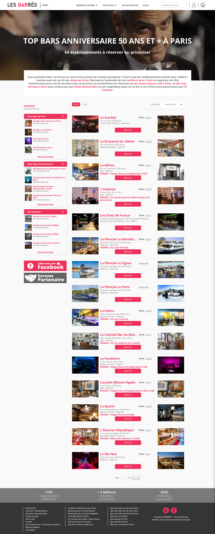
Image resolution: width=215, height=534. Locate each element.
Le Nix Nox (108, 454)
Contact (29, 522)
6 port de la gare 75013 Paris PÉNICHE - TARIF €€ (112, 460)
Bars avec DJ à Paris (119, 516)
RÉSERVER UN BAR (87, 5)
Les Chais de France (115, 215)
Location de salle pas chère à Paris (82, 508)
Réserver (128, 130)
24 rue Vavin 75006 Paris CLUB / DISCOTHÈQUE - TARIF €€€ (115, 123)
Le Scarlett (108, 117)
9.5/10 (148, 141)
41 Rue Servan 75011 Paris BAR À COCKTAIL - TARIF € (123, 364)
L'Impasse (107, 189)
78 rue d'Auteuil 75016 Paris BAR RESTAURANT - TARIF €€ (112, 147)
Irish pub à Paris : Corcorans (79, 522)
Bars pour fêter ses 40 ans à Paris (124, 514)
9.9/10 (148, 311)
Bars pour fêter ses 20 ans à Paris (124, 508)
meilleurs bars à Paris (140, 80)
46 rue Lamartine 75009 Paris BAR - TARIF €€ (123, 171)
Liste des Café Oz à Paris (78, 516)
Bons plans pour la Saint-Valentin (81, 511)
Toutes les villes (32, 516)
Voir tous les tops (45, 156)
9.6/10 (148, 189)
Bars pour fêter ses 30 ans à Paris (124, 511)
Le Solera (107, 311)
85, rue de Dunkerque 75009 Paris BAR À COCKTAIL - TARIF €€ (117, 412)
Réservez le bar (80, 80)
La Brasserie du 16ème (117, 141)
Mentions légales (32, 527)
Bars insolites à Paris (119, 522)
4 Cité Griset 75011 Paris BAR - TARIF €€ (125, 196)
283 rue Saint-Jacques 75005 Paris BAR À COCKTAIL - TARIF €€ (115, 316)
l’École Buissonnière (86, 86)
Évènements (31, 508)
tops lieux (109, 5)
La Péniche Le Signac (116, 263)
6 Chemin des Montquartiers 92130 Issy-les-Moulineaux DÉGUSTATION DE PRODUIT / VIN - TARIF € (124, 221)
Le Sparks (107, 406)
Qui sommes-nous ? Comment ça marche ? (43, 524)
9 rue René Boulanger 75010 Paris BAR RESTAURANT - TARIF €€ (120, 436)
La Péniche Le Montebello (118, 239)
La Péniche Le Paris (115, 287)
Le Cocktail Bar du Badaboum (118, 335)
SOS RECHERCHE (130, 5)
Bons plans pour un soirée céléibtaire (83, 514)
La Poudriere (110, 358)
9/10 (148, 454)
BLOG (146, 5)
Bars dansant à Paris (119, 519)
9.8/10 (148, 406)
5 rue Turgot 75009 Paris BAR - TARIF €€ (127, 388)
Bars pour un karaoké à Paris (122, 524)
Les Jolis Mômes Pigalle (117, 382)
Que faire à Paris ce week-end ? (81, 524)
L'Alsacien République (117, 430)
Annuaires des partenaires (36, 514)
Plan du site (30, 519)
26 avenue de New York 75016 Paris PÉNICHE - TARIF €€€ (115, 245)
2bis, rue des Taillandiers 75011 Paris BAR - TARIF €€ (120, 340)
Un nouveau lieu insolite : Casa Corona (83, 519)
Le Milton (107, 165)
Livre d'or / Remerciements (36, 511)
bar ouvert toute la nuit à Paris (152, 83)
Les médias (30, 530)
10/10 (148, 117)
